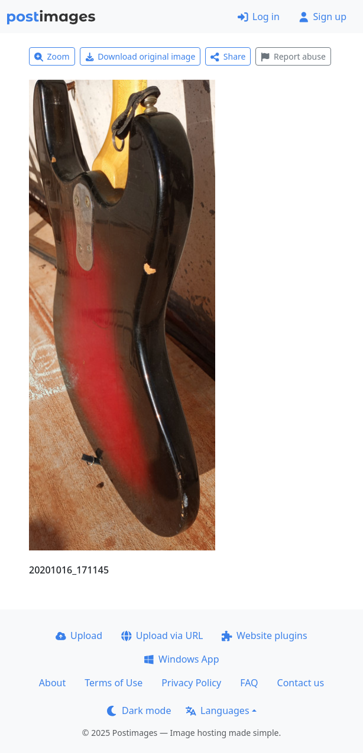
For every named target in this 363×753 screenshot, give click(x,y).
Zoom (52, 56)
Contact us (301, 682)
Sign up (322, 16)
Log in (259, 16)
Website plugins (264, 635)
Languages (217, 710)
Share (227, 56)
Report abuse (293, 56)
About (52, 682)
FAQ (249, 682)
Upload (79, 635)
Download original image (140, 56)
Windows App (181, 659)
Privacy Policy (191, 682)
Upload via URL (162, 635)
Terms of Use (113, 682)
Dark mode (139, 710)
